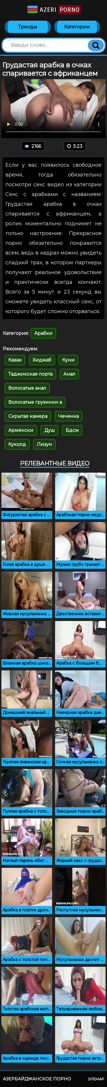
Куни (68, 360)
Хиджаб (42, 360)
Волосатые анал (27, 388)
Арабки (43, 333)
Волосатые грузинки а (35, 402)
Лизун (44, 444)
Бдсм (72, 430)
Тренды (27, 27)
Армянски (20, 430)
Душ (49, 430)
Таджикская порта (30, 374)
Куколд (17, 444)
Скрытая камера (27, 416)
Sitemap (96, 1079)
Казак (15, 360)
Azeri (53, 9)
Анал (69, 374)
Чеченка (68, 416)
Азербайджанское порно (37, 1079)
